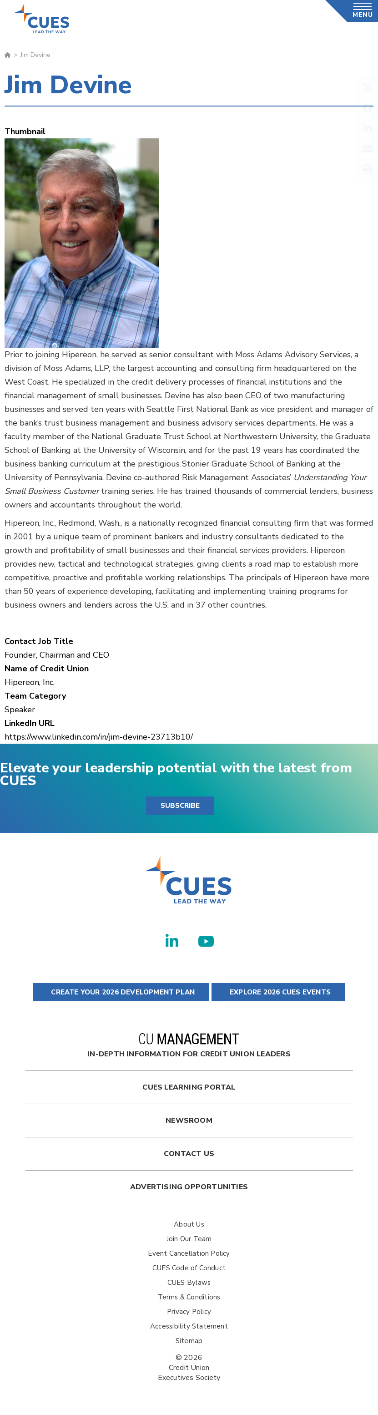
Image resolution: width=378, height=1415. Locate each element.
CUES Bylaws (189, 1282)
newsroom (189, 1121)
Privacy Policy (189, 1311)
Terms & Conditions (189, 1297)
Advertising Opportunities (189, 1187)
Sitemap (189, 1340)
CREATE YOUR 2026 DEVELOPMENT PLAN (121, 992)
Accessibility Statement (189, 1326)
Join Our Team (189, 1238)
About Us (189, 1224)
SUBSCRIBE (180, 805)
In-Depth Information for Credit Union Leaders (188, 1046)
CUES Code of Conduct (189, 1268)
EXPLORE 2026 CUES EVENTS (278, 992)
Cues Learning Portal (188, 1087)
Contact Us (189, 1154)
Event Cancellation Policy (189, 1253)
